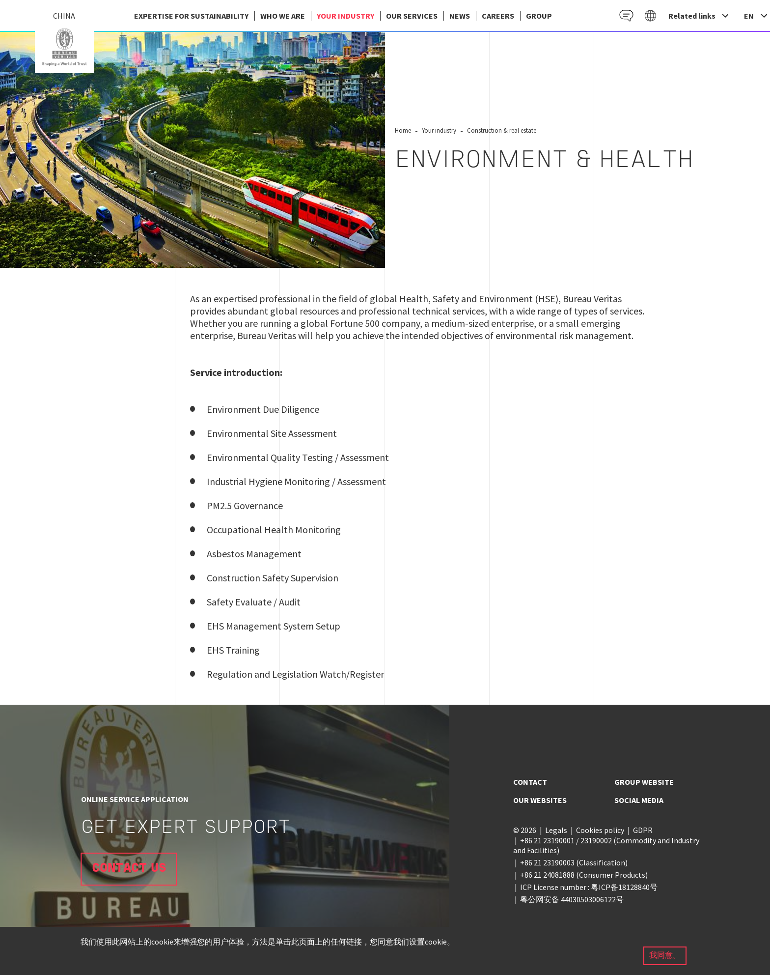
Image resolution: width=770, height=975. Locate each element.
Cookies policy (600, 830)
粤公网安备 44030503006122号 (572, 899)
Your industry (345, 16)
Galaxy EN (650, 15)
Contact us (129, 868)
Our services (412, 16)
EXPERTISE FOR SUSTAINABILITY (191, 16)
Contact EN (626, 15)
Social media (638, 800)
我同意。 (665, 955)
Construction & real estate (501, 130)
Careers (498, 16)
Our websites (540, 800)
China (64, 47)
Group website (644, 782)
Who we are (282, 16)
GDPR (643, 830)
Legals (556, 830)
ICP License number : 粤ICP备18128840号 (589, 887)
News (459, 16)
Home (403, 130)
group (539, 16)
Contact (530, 782)
